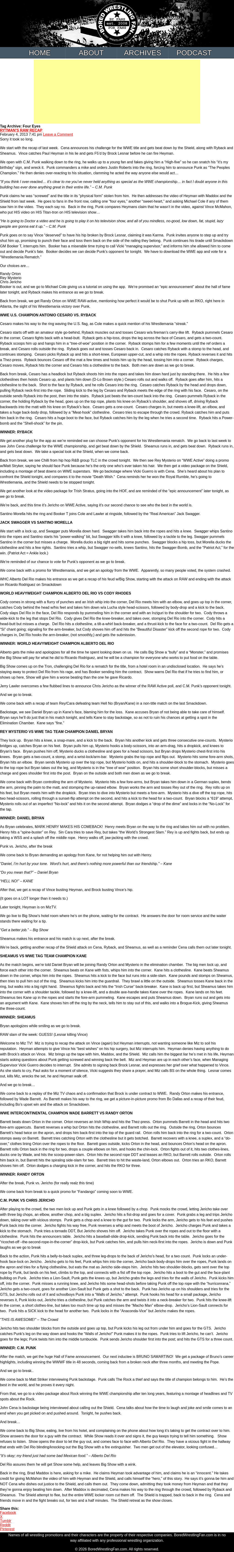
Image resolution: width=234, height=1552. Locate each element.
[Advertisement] (117, 92)
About (91, 53)
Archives (142, 53)
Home (40, 53)
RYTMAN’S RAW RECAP (21, 130)
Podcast (194, 53)
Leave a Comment (58, 134)
